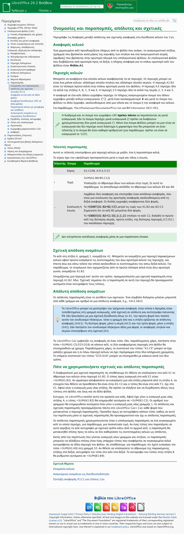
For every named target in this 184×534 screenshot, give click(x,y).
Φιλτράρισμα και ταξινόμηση (25, 56)
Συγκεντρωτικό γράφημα (23, 69)
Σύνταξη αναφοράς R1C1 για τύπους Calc (79, 479)
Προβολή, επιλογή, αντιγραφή (25, 119)
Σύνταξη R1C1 (18, 91)
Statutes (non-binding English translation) (114, 514)
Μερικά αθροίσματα (20, 79)
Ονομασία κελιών (63, 469)
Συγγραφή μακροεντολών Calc (25, 128)
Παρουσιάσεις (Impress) (19, 135)
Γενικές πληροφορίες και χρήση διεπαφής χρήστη (24, 36)
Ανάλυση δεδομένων (20, 72)
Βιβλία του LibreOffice (115, 497)
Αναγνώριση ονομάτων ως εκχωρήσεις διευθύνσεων (24, 114)
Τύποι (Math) (13, 147)
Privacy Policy (82, 514)
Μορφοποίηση (17, 53)
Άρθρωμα (18, 10)
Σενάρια (14, 76)
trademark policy (120, 526)
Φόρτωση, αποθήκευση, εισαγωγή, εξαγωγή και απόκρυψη (24, 49)
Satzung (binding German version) (156, 514)
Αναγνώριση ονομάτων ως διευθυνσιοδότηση (81, 474)
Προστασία (16, 125)
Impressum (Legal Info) (61, 514)
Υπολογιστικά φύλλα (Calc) (20, 31)
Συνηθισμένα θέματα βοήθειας (22, 160)
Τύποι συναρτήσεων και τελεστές (26, 43)
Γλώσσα (44, 10)
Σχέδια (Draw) (14, 138)
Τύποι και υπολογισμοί (21, 122)
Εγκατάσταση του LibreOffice (22, 157)
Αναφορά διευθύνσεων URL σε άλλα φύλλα (26, 102)
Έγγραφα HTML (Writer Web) (22, 27)
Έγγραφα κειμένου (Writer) (21, 24)
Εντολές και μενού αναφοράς (25, 40)
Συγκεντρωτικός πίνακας (22, 66)
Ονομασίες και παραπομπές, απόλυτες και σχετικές (25, 87)
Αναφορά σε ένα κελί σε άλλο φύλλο (25, 96)
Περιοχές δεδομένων (20, 63)
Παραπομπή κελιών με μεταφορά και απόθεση (27, 108)
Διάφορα (14, 132)
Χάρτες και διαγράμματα (19, 151)
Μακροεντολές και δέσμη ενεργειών (25, 154)
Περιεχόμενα (10, 21)
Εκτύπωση (15, 59)
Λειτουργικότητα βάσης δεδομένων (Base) (23, 143)
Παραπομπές (16, 82)
